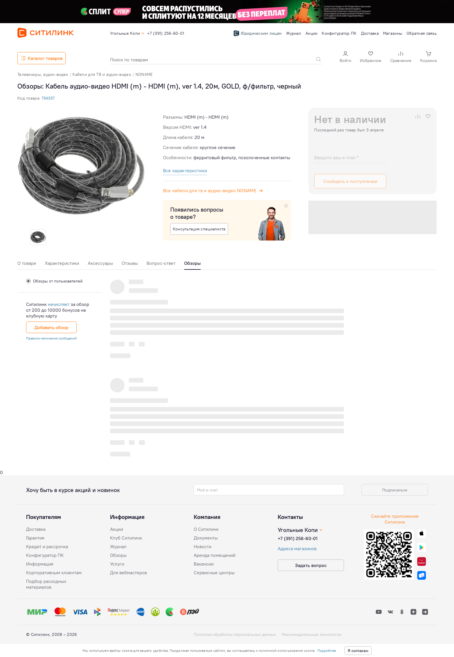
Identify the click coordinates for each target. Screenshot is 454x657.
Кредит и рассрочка (47, 546)
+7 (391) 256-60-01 (298, 538)
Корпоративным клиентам (54, 572)
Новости (202, 546)
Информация (39, 564)
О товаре (26, 263)
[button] (345, 57)
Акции (116, 529)
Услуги (117, 564)
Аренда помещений (214, 555)
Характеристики (62, 263)
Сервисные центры (214, 572)
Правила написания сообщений (51, 338)
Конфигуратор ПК (45, 555)
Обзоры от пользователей (54, 281)
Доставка (35, 529)
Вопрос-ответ (161, 263)
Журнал (118, 546)
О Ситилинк (206, 529)
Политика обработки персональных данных (235, 634)
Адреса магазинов (297, 548)
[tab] (26, 265)
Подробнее (326, 650)
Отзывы (130, 263)
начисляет (58, 304)
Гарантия (35, 538)
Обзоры (118, 555)
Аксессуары (100, 263)
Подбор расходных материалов (46, 584)
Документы (206, 538)
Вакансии (204, 564)
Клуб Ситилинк (126, 538)
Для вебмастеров (128, 572)
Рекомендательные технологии (311, 634)
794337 (48, 98)
